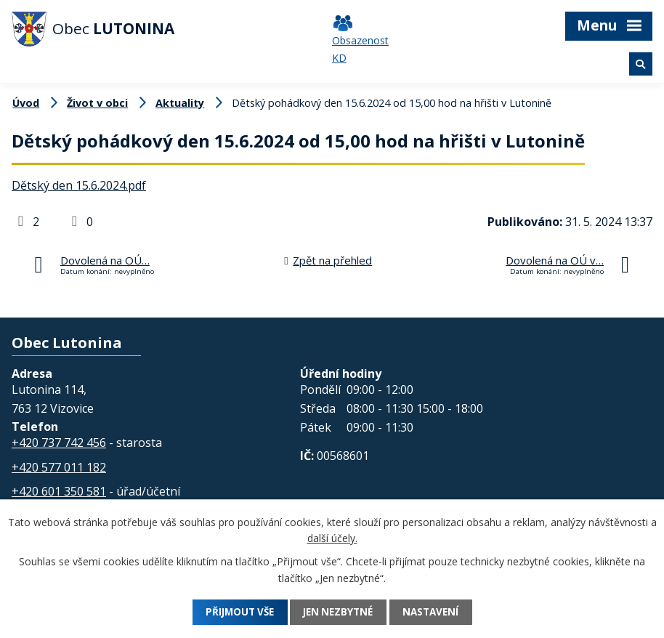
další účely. (332, 538)
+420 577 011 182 (59, 467)
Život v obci (97, 103)
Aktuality (179, 103)
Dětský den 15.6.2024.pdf (79, 185)
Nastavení (439, 612)
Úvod (25, 103)
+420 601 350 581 (59, 491)
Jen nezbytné (339, 612)
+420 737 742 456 (59, 443)
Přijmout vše (232, 612)
